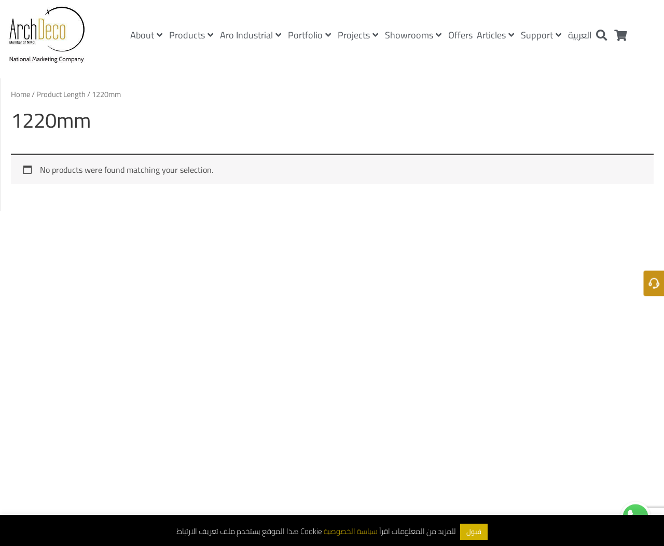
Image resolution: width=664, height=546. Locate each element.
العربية (580, 35)
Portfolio (309, 35)
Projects (358, 35)
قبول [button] (473, 531)
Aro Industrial (250, 35)
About (146, 35)
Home (20, 94)
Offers (460, 35)
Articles (495, 35)
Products (191, 35)
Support (541, 35)
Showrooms (413, 35)
